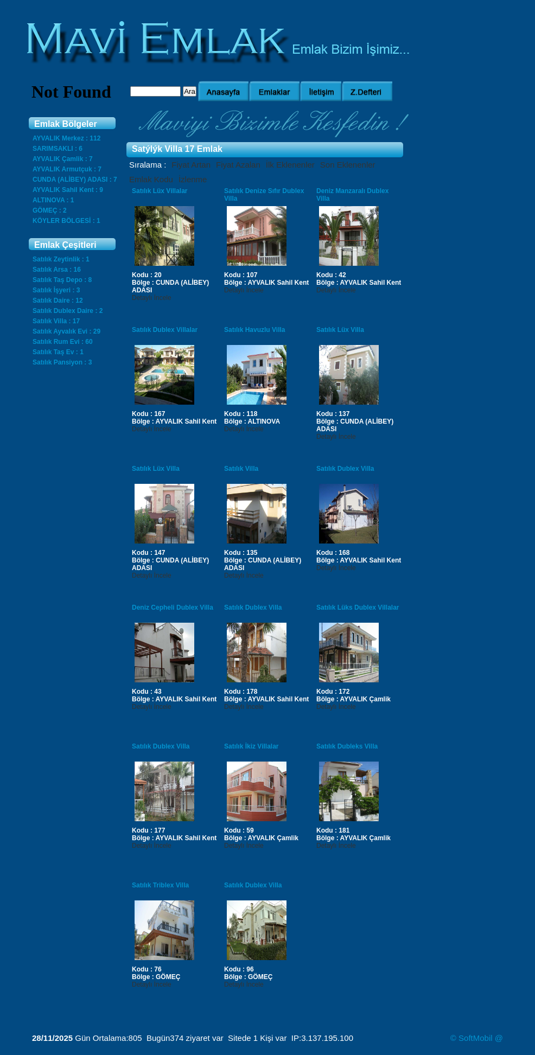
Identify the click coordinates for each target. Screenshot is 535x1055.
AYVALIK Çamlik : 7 (63, 159)
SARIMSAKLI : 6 (57, 148)
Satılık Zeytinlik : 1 (61, 259)
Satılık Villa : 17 (56, 321)
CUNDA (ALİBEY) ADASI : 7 (75, 179)
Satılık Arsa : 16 (57, 269)
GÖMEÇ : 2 (50, 210)
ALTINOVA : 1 (53, 200)
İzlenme (193, 179)
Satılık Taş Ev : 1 (58, 352)
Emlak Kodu (151, 179)
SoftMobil (475, 1038)
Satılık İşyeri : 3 (56, 290)
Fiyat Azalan (238, 164)
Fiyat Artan (191, 164)
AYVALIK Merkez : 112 (66, 138)
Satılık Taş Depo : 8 (62, 280)
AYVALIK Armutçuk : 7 (67, 169)
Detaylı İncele (151, 298)
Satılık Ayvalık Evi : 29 (66, 331)
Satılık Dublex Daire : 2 (68, 311)
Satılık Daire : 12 (58, 300)
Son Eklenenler (347, 164)
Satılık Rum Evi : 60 (63, 342)
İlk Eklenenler (290, 164)
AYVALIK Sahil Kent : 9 (68, 190)
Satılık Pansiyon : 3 (62, 362)
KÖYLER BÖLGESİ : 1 (66, 221)
